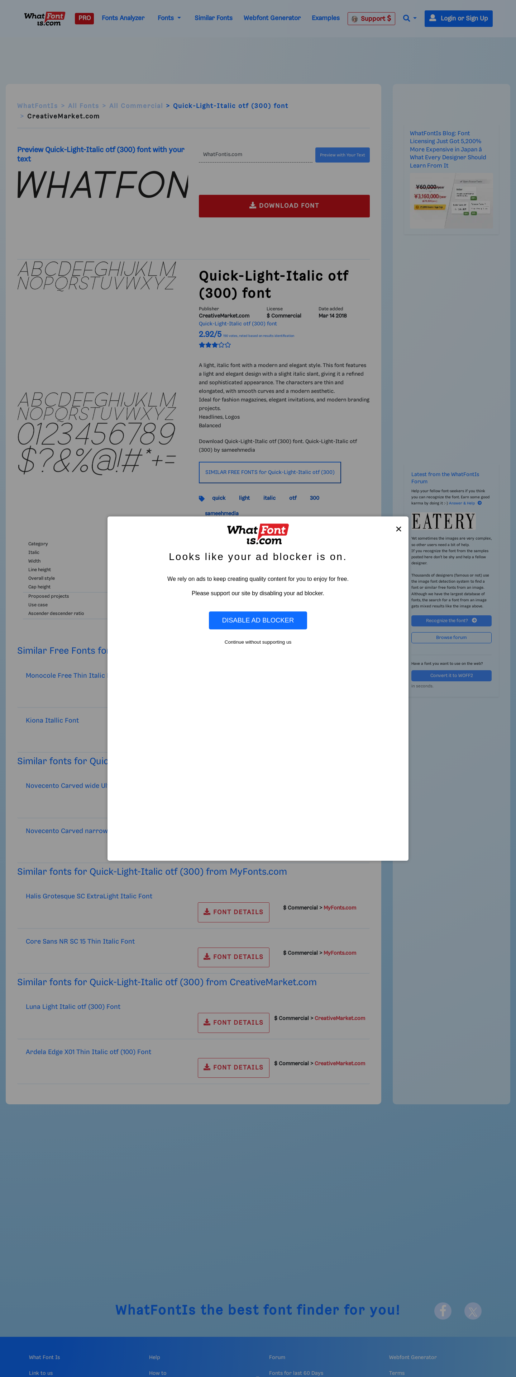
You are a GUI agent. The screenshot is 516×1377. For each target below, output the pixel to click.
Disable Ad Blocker (258, 620)
